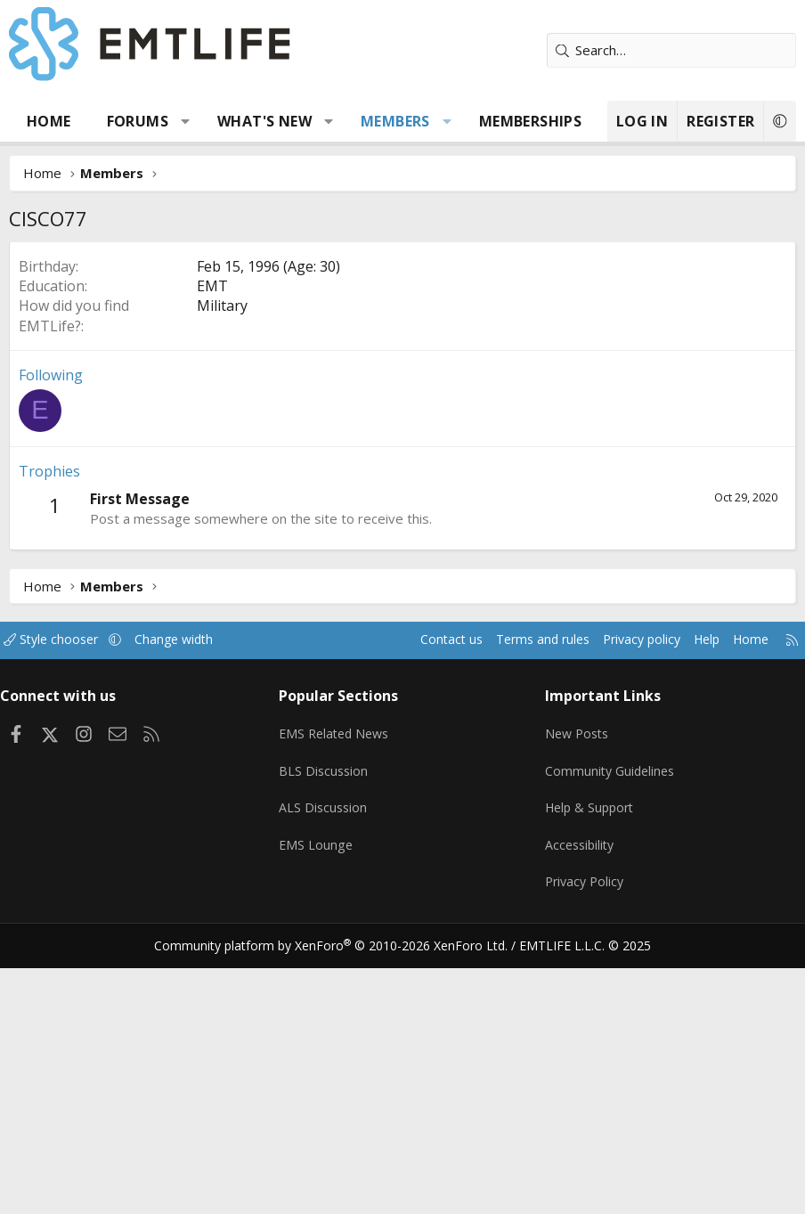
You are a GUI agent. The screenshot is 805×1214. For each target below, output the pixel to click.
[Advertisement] (402, 375)
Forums (137, 121)
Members (395, 121)
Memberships (530, 121)
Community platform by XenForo (342, 1193)
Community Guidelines (608, 1030)
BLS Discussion (329, 1030)
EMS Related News (342, 995)
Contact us (416, 907)
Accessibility (577, 1099)
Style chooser (69, 907)
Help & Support (588, 1064)
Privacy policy (618, 907)
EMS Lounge (321, 1099)
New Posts (575, 995)
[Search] (671, 50)
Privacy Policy (582, 1134)
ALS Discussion (328, 1064)
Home (49, 121)
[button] (185, 121)
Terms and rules (512, 907)
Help (688, 907)
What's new (264, 121)
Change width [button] (197, 907)
